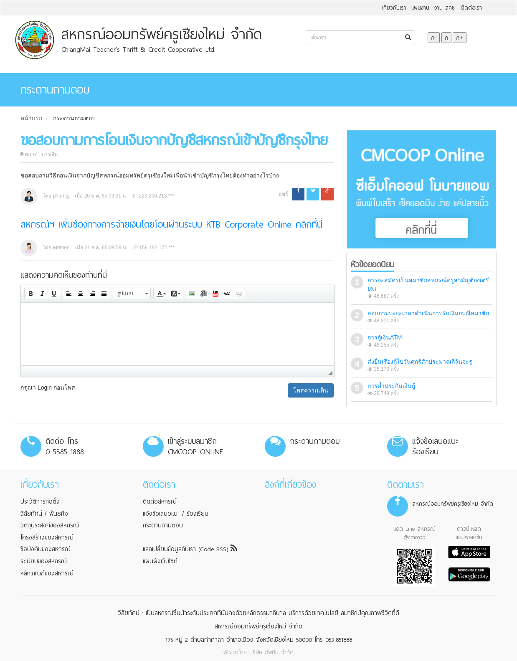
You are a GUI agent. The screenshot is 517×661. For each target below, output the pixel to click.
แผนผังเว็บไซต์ (160, 561)
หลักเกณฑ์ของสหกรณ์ (46, 573)
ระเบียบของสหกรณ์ (43, 561)
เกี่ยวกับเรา (394, 8)
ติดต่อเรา (471, 8)
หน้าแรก (31, 118)
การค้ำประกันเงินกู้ (391, 385)
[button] (30, 293)
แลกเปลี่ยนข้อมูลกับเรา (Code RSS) (190, 549)
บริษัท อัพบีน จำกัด (271, 652)
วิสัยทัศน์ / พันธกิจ (44, 513)
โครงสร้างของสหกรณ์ (46, 537)
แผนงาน (420, 8)
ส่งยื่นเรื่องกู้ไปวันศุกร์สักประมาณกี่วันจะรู (419, 361)
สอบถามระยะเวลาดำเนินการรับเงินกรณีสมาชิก (428, 313)
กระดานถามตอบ (74, 118)
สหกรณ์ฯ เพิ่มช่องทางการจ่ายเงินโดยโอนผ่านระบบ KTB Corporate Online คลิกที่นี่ (171, 224)
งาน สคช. (445, 8)
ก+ (459, 37)
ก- (433, 37)
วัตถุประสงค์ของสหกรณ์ (49, 525)
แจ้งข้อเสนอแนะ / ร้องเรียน (175, 513)
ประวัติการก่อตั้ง (40, 501)
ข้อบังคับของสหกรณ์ (45, 549)
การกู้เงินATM (384, 337)
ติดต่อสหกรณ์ (160, 501)
